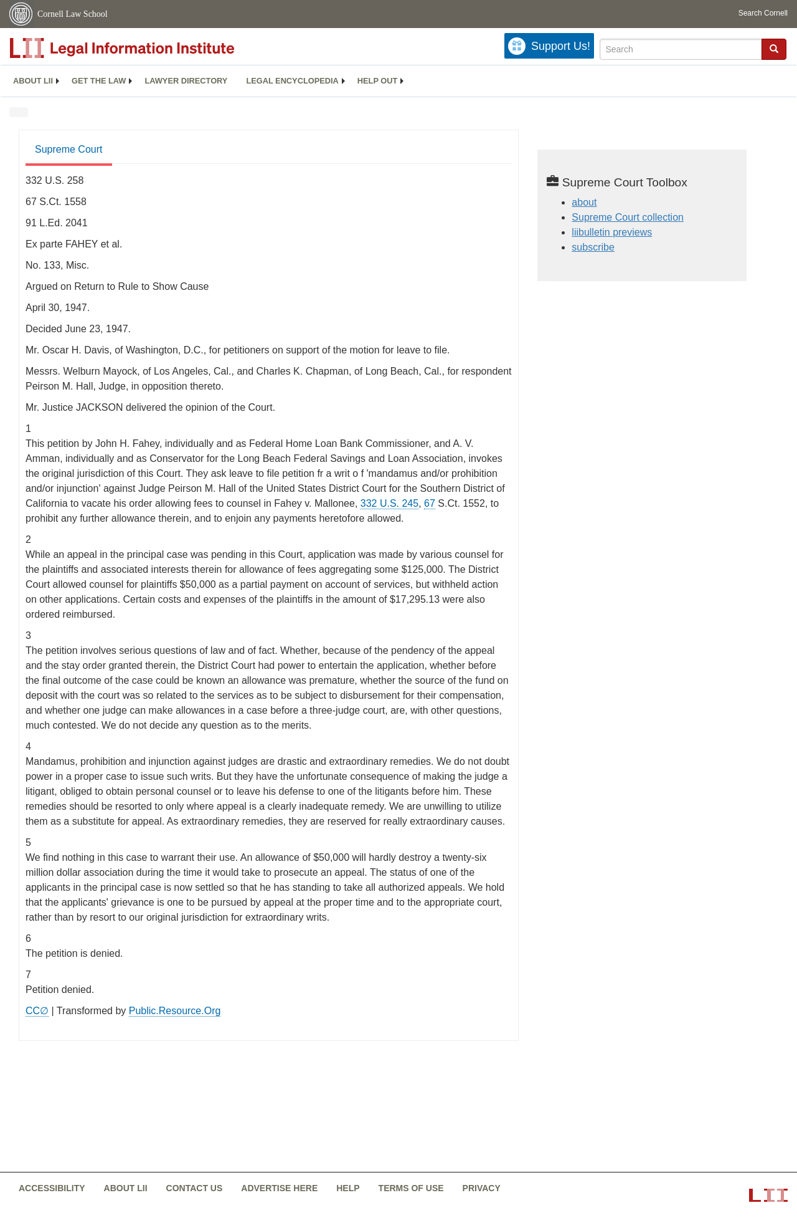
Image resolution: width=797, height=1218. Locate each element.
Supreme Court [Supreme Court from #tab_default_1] (69, 149)
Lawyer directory (185, 80)
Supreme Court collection (628, 217)
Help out (377, 80)
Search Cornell (763, 13)
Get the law (99, 80)
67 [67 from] (429, 503)
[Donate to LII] (549, 46)
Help (347, 1188)
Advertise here (279, 1188)
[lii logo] (149, 48)
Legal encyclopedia (292, 80)
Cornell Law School (72, 14)
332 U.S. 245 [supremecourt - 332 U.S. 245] (389, 503)
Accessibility (52, 1188)
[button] (774, 48)
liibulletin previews (612, 232)
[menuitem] (33, 81)
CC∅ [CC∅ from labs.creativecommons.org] (37, 1010)
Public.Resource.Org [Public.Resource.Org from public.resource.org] (175, 1010)
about (584, 202)
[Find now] (774, 49)
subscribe (593, 247)
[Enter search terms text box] (681, 49)
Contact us (194, 1188)
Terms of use (411, 1188)
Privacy (482, 1188)
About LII (33, 80)
